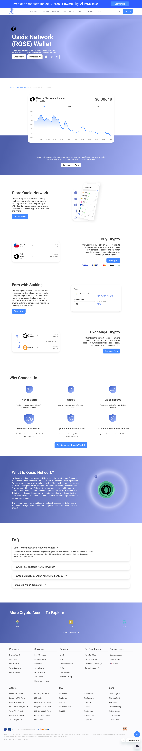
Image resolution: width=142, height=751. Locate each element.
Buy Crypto (113, 260)
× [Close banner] (130, 3)
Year (43, 107)
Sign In (128, 11)
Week (98, 107)
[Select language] (119, 11)
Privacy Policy (17, 739)
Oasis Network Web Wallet (71, 445)
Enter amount (79, 299)
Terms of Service (8, 739)
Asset (76, 289)
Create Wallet (20, 216)
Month (70, 107)
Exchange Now (111, 351)
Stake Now (18, 311)
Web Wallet (19, 57)
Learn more (120, 4)
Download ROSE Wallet (71, 165)
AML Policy (25, 739)
